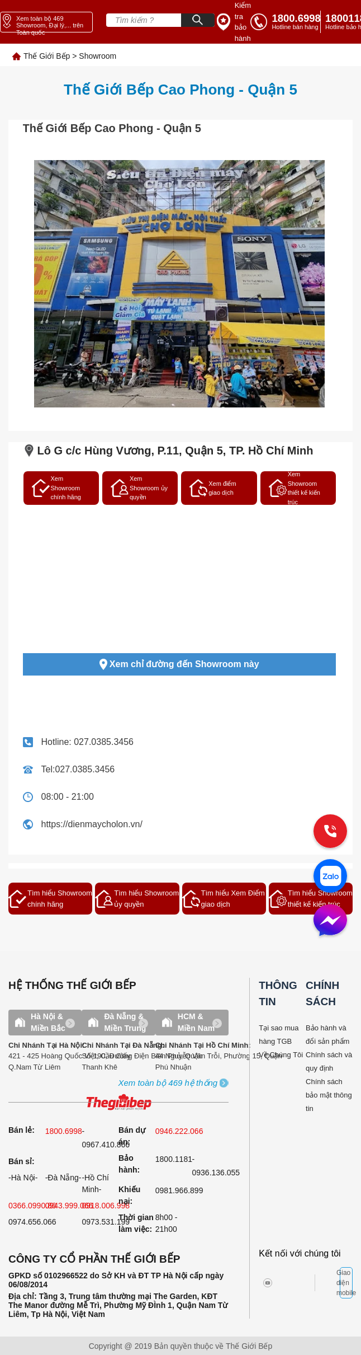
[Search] (198, 20)
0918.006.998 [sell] (106, 1205)
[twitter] (295, 1282)
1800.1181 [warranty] (173, 1159)
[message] (330, 921)
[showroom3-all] (167, 1083)
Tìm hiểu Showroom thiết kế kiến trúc (311, 898)
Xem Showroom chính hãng (56, 487)
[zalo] (330, 877)
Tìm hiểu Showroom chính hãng (50, 898)
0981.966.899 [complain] (179, 1190)
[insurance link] (234, 22)
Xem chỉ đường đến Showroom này (179, 664)
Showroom (97, 55)
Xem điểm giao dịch (212, 488)
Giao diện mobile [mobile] (346, 1283)
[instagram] (276, 1282)
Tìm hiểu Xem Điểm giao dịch (223, 898)
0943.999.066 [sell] (69, 1205)
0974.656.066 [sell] (32, 1221)
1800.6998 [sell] (63, 1131)
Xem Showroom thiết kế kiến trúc (294, 488)
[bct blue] (330, 1282)
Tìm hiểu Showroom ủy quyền (137, 898)
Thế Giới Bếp (46, 55)
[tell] (285, 21)
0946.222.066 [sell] (179, 1131)
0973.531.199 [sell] (106, 1221)
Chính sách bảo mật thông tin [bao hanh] (329, 1095)
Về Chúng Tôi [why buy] (281, 1055)
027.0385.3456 (104, 742)
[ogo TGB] (118, 1103)
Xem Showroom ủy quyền (139, 487)
